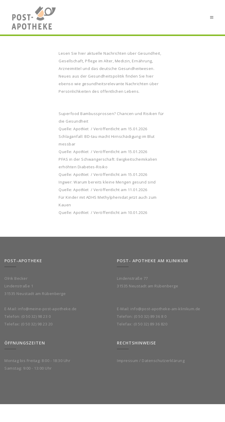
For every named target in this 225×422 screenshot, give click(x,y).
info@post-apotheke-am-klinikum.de (165, 308)
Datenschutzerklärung (163, 360)
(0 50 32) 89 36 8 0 (150, 316)
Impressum (127, 360)
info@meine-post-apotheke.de (47, 308)
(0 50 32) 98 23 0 (36, 316)
